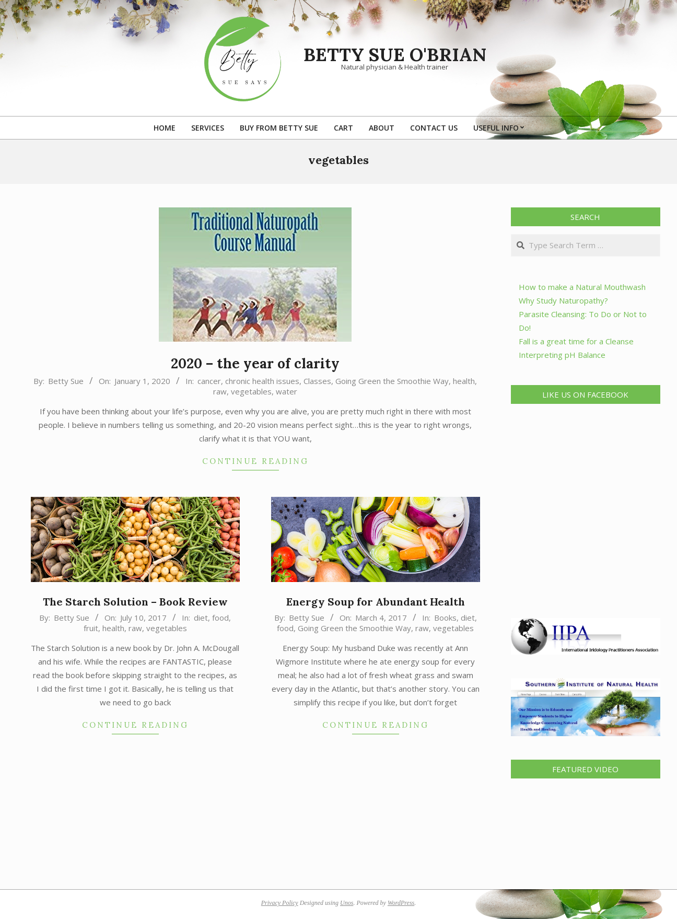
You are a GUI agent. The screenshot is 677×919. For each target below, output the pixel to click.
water (286, 391)
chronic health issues (262, 381)
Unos (346, 902)
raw (220, 391)
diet (201, 617)
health (464, 381)
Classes (317, 381)
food (220, 617)
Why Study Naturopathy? (563, 300)
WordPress (401, 902)
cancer (209, 381)
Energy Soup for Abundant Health (375, 601)
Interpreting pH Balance (562, 355)
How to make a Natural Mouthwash (582, 287)
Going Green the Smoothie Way (392, 381)
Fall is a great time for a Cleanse (576, 341)
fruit (91, 628)
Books (445, 617)
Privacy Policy (279, 902)
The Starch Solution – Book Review (135, 601)
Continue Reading (255, 461)
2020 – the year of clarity (255, 363)
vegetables (251, 391)
